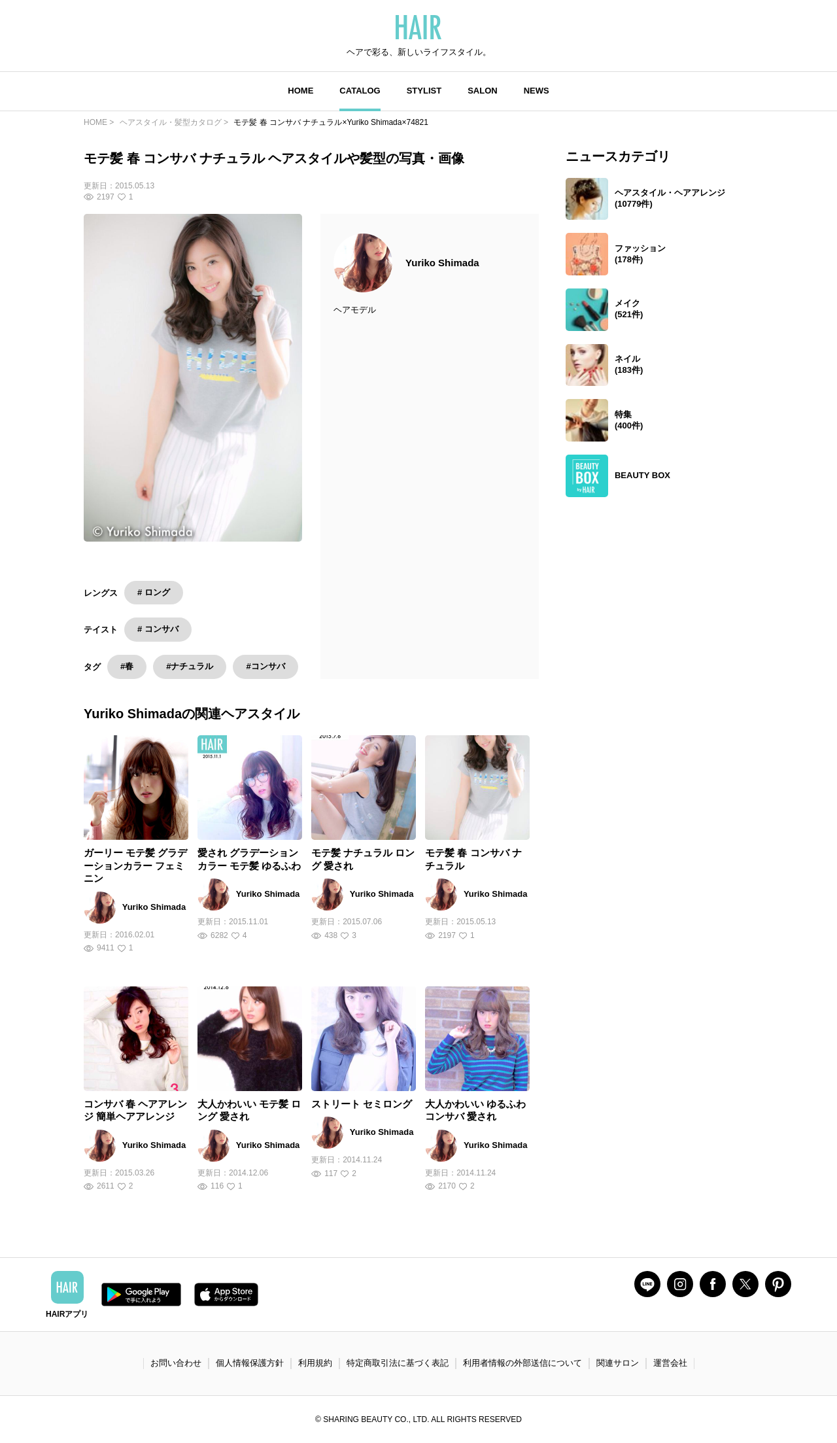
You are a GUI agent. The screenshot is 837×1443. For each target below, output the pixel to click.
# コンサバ (158, 629)
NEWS (536, 91)
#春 (126, 666)
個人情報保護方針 (250, 1363)
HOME (300, 91)
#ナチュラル (189, 666)
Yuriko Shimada (442, 262)
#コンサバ (265, 666)
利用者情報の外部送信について (522, 1363)
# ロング (153, 592)
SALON (483, 91)
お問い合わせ (175, 1363)
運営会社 (670, 1363)
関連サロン (617, 1363)
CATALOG (359, 91)
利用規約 (315, 1363)
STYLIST (424, 91)
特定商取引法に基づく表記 (398, 1363)
